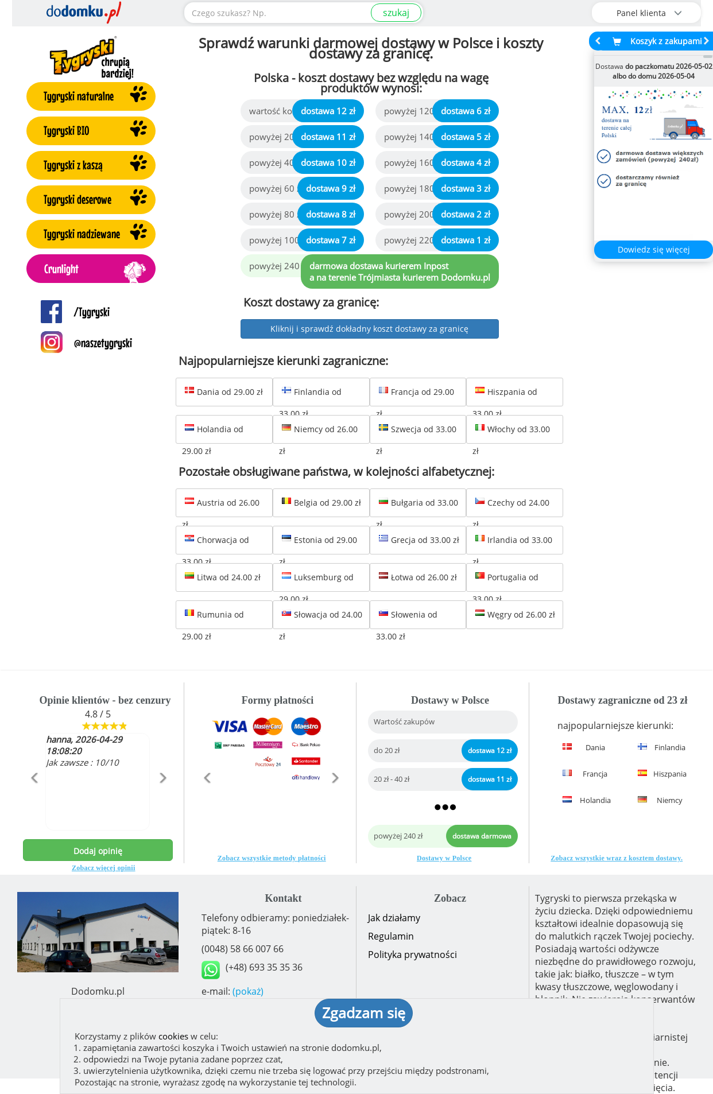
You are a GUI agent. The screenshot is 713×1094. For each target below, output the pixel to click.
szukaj (396, 12)
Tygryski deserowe (77, 199)
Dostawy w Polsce (444, 858)
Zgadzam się (363, 1012)
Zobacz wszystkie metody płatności (272, 858)
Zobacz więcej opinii (103, 868)
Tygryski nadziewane (82, 233)
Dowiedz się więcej (654, 249)
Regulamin (391, 936)
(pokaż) (248, 991)
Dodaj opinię (97, 850)
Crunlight (61, 268)
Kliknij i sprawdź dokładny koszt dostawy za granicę (369, 328)
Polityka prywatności (412, 954)
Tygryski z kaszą (73, 164)
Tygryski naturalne (79, 95)
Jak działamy (394, 917)
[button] (34, 802)
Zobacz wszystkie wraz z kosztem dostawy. (617, 858)
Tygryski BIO (66, 130)
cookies (173, 1036)
